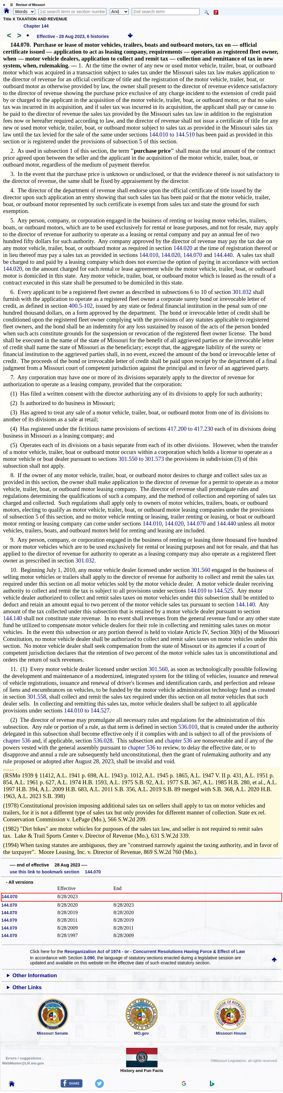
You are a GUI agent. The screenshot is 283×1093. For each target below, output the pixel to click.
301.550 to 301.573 (141, 459)
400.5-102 (81, 305)
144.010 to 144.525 (210, 590)
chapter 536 (17, 740)
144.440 (223, 255)
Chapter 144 (36, 26)
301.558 (36, 696)
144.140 (245, 604)
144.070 (192, 255)
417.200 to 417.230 (190, 428)
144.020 (182, 248)
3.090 (89, 957)
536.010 (187, 726)
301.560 (200, 570)
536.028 (103, 740)
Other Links (27, 987)
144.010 (148, 255)
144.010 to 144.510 (172, 134)
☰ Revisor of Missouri (26, 5)
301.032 (242, 292)
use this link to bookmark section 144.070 (55, 871)
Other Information (35, 975)
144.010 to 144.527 (86, 710)
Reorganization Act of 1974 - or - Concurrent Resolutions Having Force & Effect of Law (154, 951)
